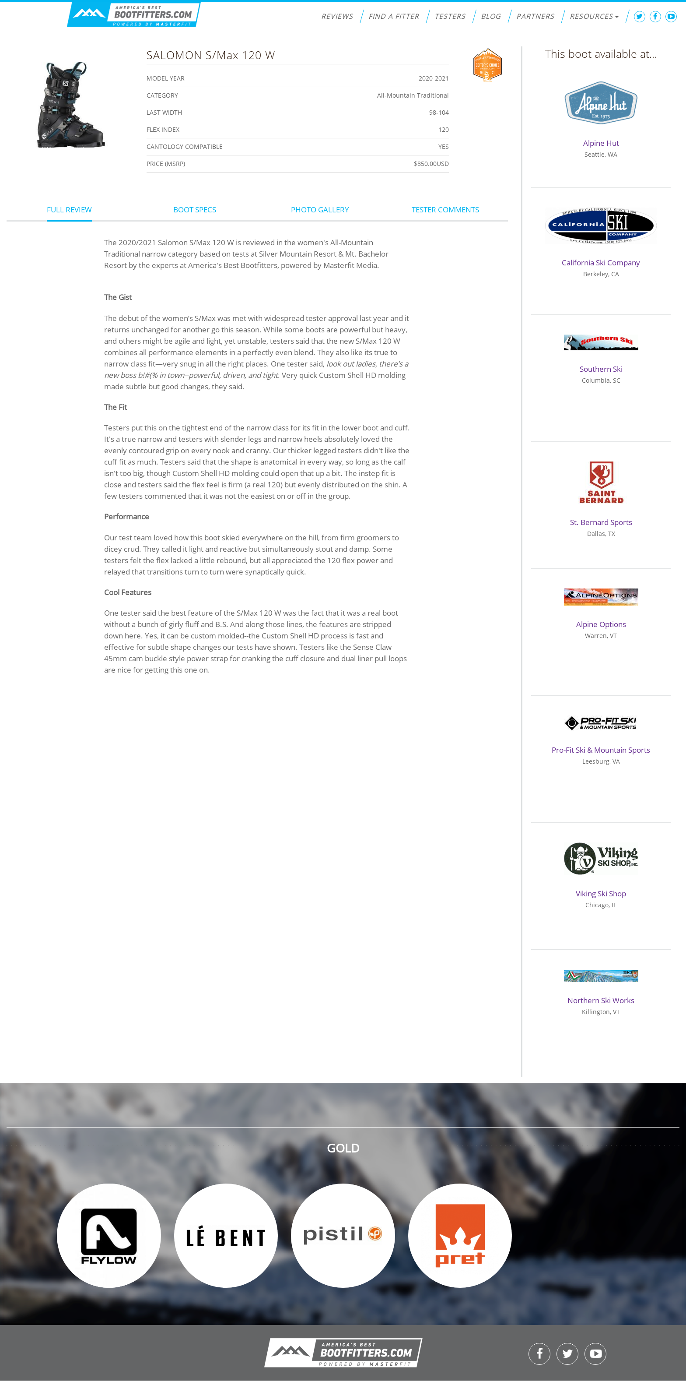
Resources (594, 16)
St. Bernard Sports (601, 522)
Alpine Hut (601, 143)
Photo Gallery (320, 209)
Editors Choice (487, 63)
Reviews (337, 16)
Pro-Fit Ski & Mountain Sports (601, 750)
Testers (450, 16)
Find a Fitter (393, 16)
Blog (491, 16)
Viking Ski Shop (601, 893)
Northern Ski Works (600, 1000)
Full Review (69, 209)
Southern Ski (601, 369)
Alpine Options (601, 624)
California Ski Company (601, 262)
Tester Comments (445, 209)
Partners (535, 16)
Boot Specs (194, 209)
